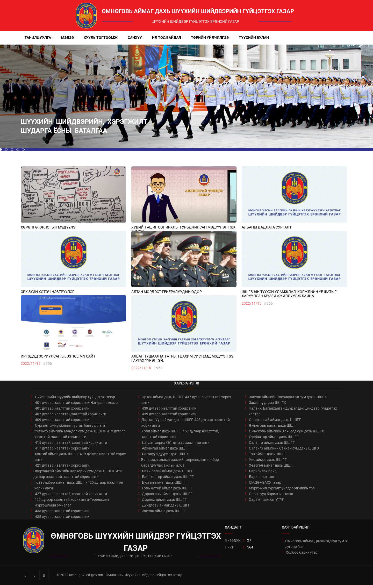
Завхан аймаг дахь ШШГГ (164, 511)
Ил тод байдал (166, 37)
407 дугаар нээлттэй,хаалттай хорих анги (70, 414)
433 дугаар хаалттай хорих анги (62, 511)
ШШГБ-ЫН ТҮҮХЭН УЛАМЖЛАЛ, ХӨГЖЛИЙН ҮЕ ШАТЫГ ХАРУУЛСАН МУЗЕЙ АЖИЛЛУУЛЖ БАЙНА (289, 294)
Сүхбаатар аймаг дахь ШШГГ (274, 437)
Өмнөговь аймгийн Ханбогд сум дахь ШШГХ (286, 431)
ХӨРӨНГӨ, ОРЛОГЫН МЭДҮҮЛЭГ (49, 227)
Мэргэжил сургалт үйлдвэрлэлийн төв (282, 488)
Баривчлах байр (263, 471)
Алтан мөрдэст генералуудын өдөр (166, 292)
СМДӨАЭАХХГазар (265, 482)
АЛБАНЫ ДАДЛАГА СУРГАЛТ (266, 227)
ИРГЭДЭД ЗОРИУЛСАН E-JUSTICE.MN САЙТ (58, 356)
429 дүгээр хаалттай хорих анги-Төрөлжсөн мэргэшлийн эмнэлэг (71, 502)
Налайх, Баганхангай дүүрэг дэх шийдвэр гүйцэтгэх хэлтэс (293, 411)
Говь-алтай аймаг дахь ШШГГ (167, 488)
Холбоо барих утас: (302, 552)
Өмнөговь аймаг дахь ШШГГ (273, 425)
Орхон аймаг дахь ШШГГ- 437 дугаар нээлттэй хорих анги (186, 400)
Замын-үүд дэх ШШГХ (267, 403)
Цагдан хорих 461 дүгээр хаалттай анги (176, 442)
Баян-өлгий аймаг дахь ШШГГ (167, 471)
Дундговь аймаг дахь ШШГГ (166, 505)
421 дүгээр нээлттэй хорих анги (62, 465)
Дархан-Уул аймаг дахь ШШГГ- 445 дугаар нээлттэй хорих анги (185, 422)
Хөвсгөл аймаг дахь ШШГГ (272, 465)
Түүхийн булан (254, 37)
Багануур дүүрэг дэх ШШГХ (165, 454)
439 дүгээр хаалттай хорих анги (169, 408)
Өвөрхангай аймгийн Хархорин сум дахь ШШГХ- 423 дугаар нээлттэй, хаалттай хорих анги (77, 474)
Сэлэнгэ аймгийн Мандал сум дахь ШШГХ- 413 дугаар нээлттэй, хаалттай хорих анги (80, 434)
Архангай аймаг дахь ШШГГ (166, 448)
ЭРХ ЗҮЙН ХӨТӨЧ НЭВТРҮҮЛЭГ (47, 292)
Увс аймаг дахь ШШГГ (268, 460)
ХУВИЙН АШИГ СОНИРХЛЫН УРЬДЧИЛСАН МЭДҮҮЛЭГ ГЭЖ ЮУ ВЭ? (183, 229)
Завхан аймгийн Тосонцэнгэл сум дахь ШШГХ (288, 397)
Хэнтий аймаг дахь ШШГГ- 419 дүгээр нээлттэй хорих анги (80, 457)
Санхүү (135, 37)
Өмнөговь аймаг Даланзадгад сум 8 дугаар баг (316, 544)
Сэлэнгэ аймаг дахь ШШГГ (272, 442)
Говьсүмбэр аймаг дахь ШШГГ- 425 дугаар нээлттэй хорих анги (78, 485)
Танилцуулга (38, 37)
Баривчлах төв (261, 477)
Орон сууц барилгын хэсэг (271, 494)
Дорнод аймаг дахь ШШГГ (164, 499)
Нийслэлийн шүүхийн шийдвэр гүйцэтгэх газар (75, 397)
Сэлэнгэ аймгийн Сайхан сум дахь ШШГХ (284, 448)
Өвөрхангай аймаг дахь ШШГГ (275, 420)
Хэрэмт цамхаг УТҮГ (266, 499)
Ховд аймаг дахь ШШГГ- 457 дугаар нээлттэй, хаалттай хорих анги (180, 434)
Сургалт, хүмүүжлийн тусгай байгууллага (70, 425)
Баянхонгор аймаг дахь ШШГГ (168, 477)
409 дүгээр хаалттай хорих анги (62, 420)
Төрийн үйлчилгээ (210, 37)
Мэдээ (67, 37)
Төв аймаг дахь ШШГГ (267, 454)
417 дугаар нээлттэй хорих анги (62, 448)
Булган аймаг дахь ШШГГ (163, 482)
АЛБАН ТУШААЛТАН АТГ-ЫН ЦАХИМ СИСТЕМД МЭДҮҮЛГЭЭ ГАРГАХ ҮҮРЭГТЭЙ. (182, 358)
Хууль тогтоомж (101, 37)
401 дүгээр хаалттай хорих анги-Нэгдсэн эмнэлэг (77, 403)
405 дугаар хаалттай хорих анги (62, 408)
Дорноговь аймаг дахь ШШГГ (167, 494)
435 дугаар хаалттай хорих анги (62, 517)
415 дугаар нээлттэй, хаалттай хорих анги (71, 442)
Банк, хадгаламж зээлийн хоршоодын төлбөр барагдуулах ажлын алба (180, 462)
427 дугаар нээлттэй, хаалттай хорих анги (71, 494)
